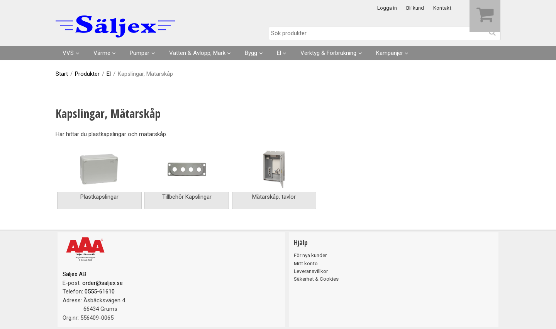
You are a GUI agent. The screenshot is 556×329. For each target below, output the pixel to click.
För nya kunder (310, 255)
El (279, 52)
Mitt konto (306, 263)
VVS (68, 52)
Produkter (87, 73)
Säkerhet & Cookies (316, 279)
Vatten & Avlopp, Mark (197, 52)
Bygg (251, 52)
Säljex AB (74, 274)
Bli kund (415, 8)
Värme (101, 52)
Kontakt (442, 8)
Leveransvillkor (311, 271)
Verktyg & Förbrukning (328, 52)
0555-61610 (100, 291)
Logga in (387, 8)
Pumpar (139, 52)
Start (62, 73)
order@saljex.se (102, 283)
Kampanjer (389, 52)
